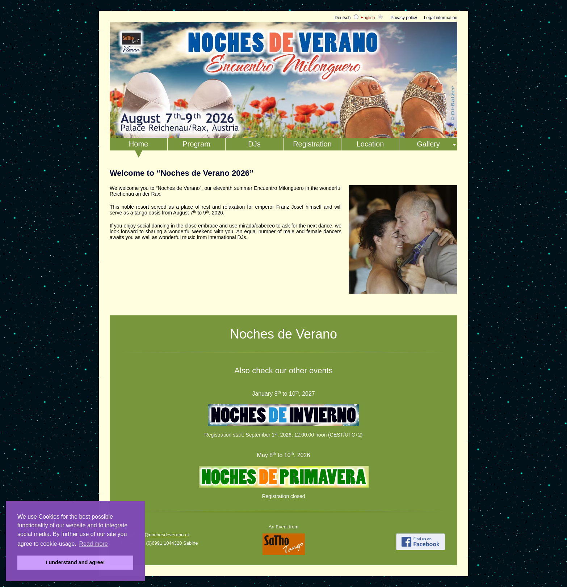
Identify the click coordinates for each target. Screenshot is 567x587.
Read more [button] (93, 544)
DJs (254, 144)
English (368, 17)
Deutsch (342, 17)
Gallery (428, 144)
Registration (312, 144)
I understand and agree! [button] (75, 562)
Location (370, 144)
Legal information (440, 17)
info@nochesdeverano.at (162, 534)
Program (196, 144)
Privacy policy (404, 17)
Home (138, 144)
